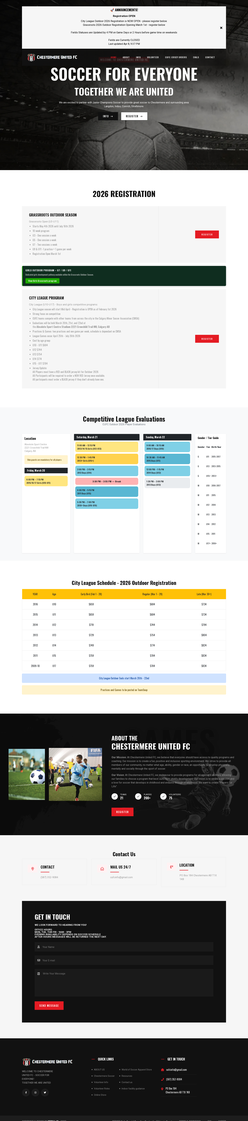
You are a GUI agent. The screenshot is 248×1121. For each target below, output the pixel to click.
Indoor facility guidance (133, 1082)
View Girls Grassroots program (42, 275)
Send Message (49, 999)
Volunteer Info (101, 1076)
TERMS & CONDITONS (190, 1115)
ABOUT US (99, 1063)
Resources (127, 1069)
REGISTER (134, 114)
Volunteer (153, 57)
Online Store (100, 1088)
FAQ (209, 1115)
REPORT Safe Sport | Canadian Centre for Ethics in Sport (142, 1115)
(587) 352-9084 (174, 1073)
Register (207, 229)
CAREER (222, 1115)
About (126, 57)
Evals (196, 57)
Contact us (127, 1076)
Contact (210, 57)
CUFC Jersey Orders (176, 57)
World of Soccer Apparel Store (137, 1063)
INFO (138, 57)
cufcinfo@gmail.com (176, 1063)
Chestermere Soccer (104, 1069)
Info (108, 114)
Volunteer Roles (102, 1082)
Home (113, 57)
